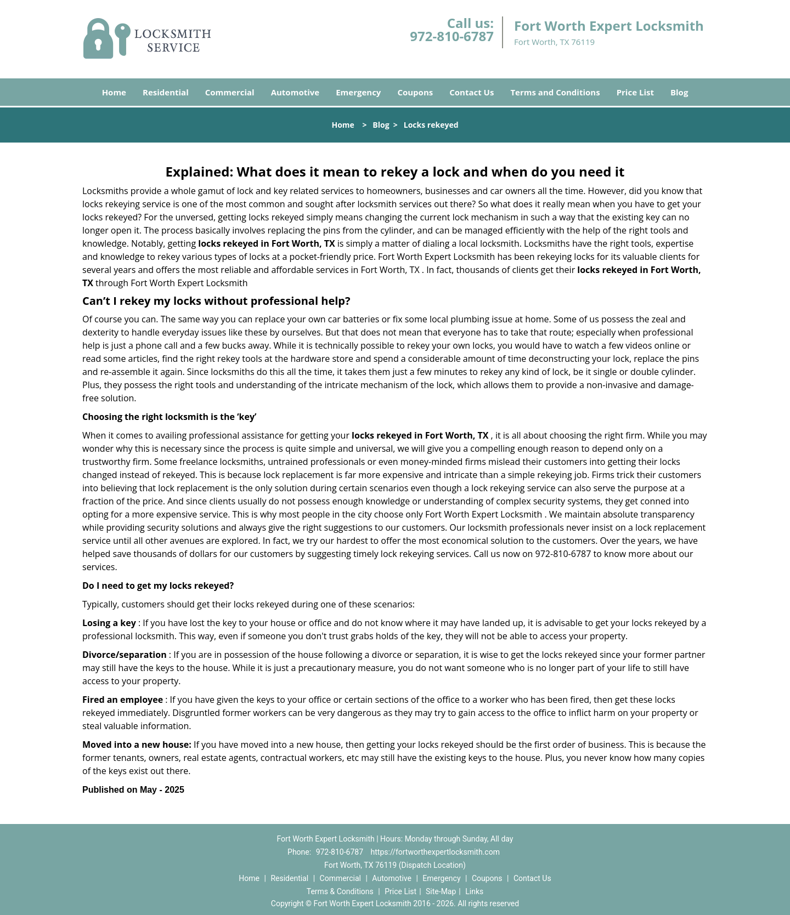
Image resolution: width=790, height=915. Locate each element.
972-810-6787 (452, 36)
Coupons (415, 92)
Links (474, 891)
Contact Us (471, 92)
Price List (635, 92)
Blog (679, 92)
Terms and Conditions (555, 92)
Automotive (295, 92)
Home (114, 92)
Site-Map (441, 891)
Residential (166, 92)
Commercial (230, 92)
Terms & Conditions (340, 891)
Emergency (358, 92)
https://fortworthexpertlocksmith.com (435, 852)
